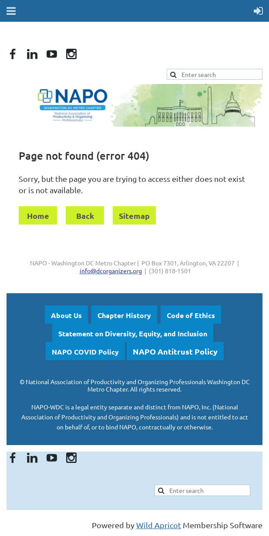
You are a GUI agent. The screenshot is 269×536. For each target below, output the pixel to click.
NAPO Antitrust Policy (175, 351)
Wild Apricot (158, 524)
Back (85, 216)
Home (38, 216)
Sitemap (134, 216)
